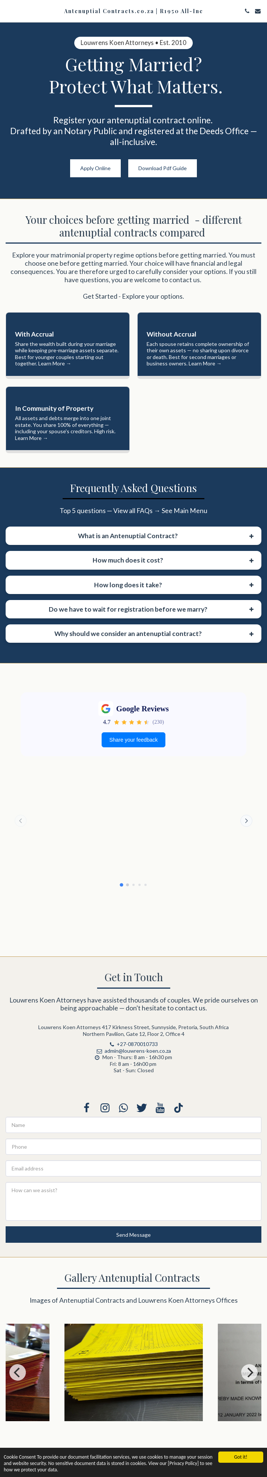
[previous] (17, 1425)
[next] (249, 1425)
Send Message (133, 1287)
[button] (8, 11)
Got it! (240, 1457)
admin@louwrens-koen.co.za (133, 1103)
